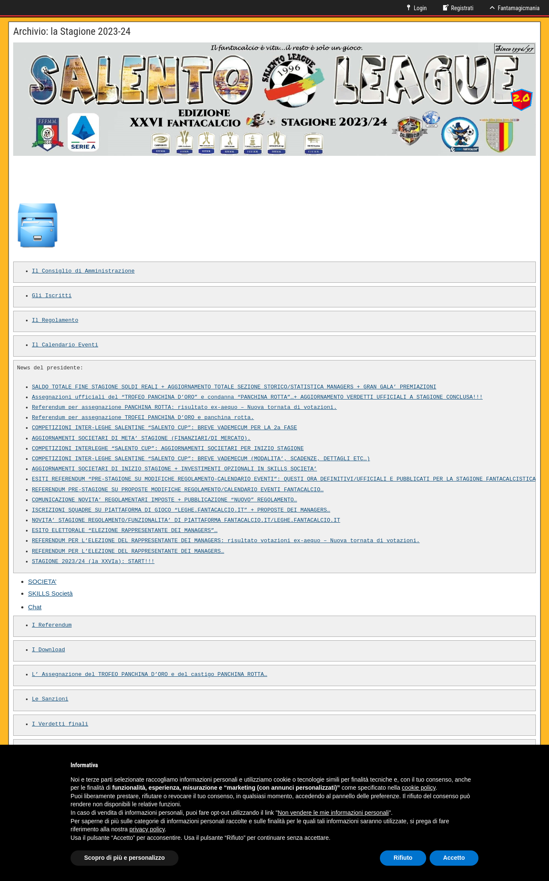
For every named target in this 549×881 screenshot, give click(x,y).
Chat (35, 607)
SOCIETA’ (42, 581)
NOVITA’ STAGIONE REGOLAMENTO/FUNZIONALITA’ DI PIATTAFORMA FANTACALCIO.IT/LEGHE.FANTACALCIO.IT (186, 520)
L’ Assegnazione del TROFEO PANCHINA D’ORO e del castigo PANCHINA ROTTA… (149, 674)
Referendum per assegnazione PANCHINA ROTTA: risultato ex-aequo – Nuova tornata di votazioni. (184, 407)
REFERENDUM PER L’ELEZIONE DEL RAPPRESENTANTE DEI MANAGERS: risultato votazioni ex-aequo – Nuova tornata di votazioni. (226, 541)
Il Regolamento (55, 320)
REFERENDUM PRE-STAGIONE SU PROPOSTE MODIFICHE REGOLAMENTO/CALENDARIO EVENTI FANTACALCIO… (177, 490)
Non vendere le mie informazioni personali (332, 812)
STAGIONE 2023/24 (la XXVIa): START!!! (93, 562)
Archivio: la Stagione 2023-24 (71, 31)
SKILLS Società (50, 593)
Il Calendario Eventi (65, 345)
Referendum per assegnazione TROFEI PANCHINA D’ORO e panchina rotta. (143, 418)
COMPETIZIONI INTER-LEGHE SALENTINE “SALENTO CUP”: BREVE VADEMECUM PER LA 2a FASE (164, 428)
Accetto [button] (454, 857)
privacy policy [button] (147, 829)
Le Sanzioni (50, 699)
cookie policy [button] (419, 787)
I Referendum (52, 625)
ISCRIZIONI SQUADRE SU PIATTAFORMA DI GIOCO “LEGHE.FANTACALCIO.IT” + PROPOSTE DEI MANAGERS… (181, 510)
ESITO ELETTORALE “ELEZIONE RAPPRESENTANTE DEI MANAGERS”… (125, 531)
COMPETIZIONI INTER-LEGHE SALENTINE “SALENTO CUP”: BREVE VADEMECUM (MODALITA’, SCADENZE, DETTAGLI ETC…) (201, 459)
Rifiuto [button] (402, 857)
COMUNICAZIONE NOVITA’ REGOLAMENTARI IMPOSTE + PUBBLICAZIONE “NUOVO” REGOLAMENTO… (164, 500)
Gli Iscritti (52, 296)
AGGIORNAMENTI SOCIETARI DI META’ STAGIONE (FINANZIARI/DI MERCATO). (141, 438)
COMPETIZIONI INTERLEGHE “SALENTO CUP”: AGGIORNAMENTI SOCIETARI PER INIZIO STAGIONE (168, 449)
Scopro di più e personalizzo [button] (124, 857)
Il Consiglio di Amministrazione (83, 271)
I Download (48, 650)
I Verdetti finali (60, 724)
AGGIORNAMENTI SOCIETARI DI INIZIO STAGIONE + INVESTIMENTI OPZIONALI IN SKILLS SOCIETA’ (174, 469)
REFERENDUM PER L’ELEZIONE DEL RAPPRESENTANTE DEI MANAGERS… (128, 551)
